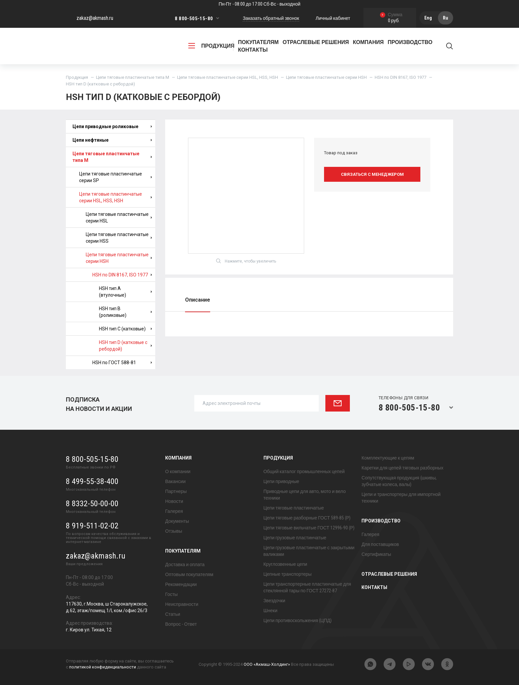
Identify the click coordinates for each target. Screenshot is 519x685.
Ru (445, 18)
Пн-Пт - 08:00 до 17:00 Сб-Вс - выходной (259, 4)
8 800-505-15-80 (194, 19)
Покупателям (183, 551)
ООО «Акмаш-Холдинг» (267, 664)
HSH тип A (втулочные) (125, 292)
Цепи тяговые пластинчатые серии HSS (119, 238)
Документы (177, 521)
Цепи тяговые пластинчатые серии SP (115, 177)
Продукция (77, 77)
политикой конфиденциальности (102, 666)
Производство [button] (410, 42)
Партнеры (176, 491)
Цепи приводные (281, 481)
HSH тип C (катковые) (125, 328)
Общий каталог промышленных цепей (304, 471)
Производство (381, 520)
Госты (171, 594)
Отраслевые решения (316, 42)
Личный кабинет (333, 18)
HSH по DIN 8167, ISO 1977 (400, 77)
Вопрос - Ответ (181, 624)
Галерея (174, 511)
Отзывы (173, 531)
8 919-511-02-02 (92, 525)
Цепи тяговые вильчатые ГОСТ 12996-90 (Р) (308, 527)
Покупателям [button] (258, 42)
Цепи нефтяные (112, 140)
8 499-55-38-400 (92, 481)
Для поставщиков (380, 544)
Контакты (253, 50)
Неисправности (181, 604)
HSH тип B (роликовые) (125, 312)
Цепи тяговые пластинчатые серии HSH (326, 77)
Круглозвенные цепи (285, 564)
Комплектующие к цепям (387, 458)
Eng (428, 18)
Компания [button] (368, 42)
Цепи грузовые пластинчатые (294, 537)
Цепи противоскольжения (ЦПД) (297, 620)
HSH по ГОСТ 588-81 (122, 362)
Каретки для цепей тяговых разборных (402, 467)
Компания (178, 458)
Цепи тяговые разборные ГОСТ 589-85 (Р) (307, 517)
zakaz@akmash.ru (94, 18)
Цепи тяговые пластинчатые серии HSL (119, 217)
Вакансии (175, 481)
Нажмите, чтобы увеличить (246, 261)
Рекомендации (181, 584)
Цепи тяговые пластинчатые (293, 508)
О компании (177, 471)
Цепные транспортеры (287, 574)
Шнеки (270, 610)
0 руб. (391, 18)
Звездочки (274, 600)
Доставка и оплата (185, 564)
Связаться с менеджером (372, 174)
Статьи (172, 614)
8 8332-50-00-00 (92, 503)
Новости (174, 501)
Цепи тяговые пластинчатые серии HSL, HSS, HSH (227, 77)
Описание (197, 300)
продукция (211, 46)
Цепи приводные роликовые (112, 126)
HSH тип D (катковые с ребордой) (125, 346)
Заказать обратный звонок (271, 18)
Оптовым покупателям (189, 574)
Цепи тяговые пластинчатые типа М (132, 77)
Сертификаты (376, 554)
